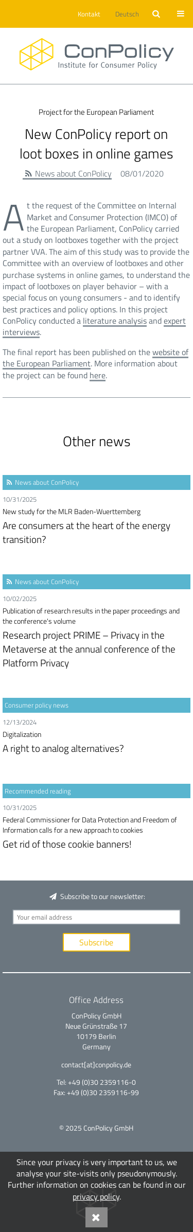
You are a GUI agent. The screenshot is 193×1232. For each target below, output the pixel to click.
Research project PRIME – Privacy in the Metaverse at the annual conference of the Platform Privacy (96, 638)
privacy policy (96, 1196)
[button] (87, 14)
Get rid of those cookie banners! (96, 833)
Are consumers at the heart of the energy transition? (96, 526)
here (98, 375)
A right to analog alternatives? (96, 742)
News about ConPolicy (73, 173)
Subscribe (96, 942)
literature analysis (115, 320)
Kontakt (89, 14)
